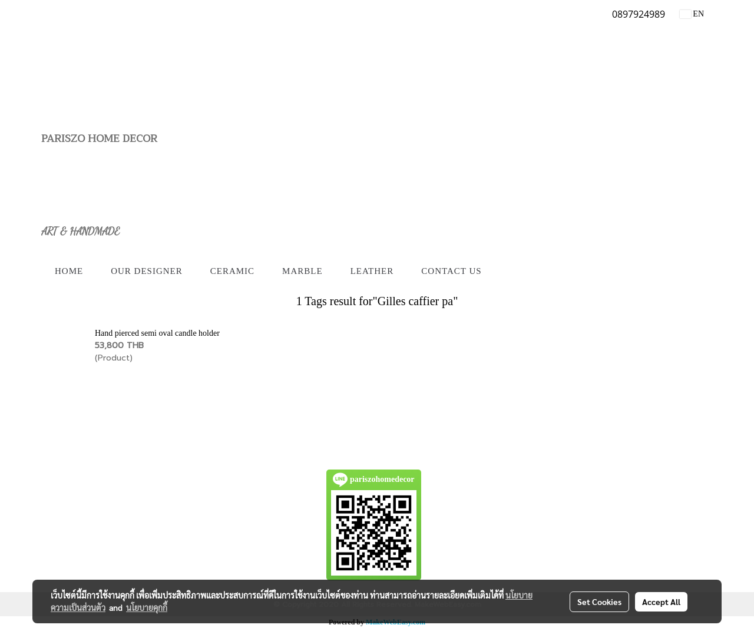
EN (692, 13)
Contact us (451, 271)
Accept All (661, 601)
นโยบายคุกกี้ (146, 607)
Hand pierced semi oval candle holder (157, 333)
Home (69, 271)
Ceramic (232, 271)
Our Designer (147, 271)
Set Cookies (599, 601)
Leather (372, 271)
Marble (302, 271)
